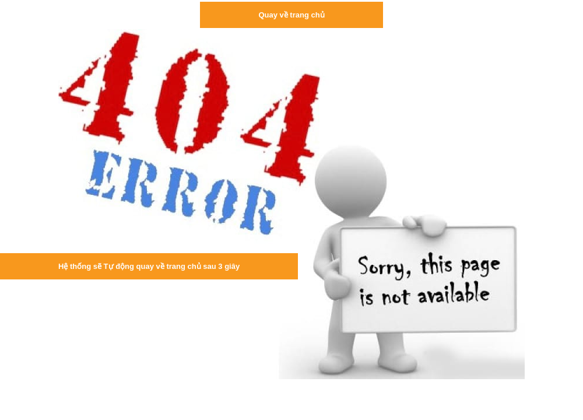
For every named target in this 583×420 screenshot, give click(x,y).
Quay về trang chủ (291, 14)
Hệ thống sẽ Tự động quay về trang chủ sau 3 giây (149, 266)
